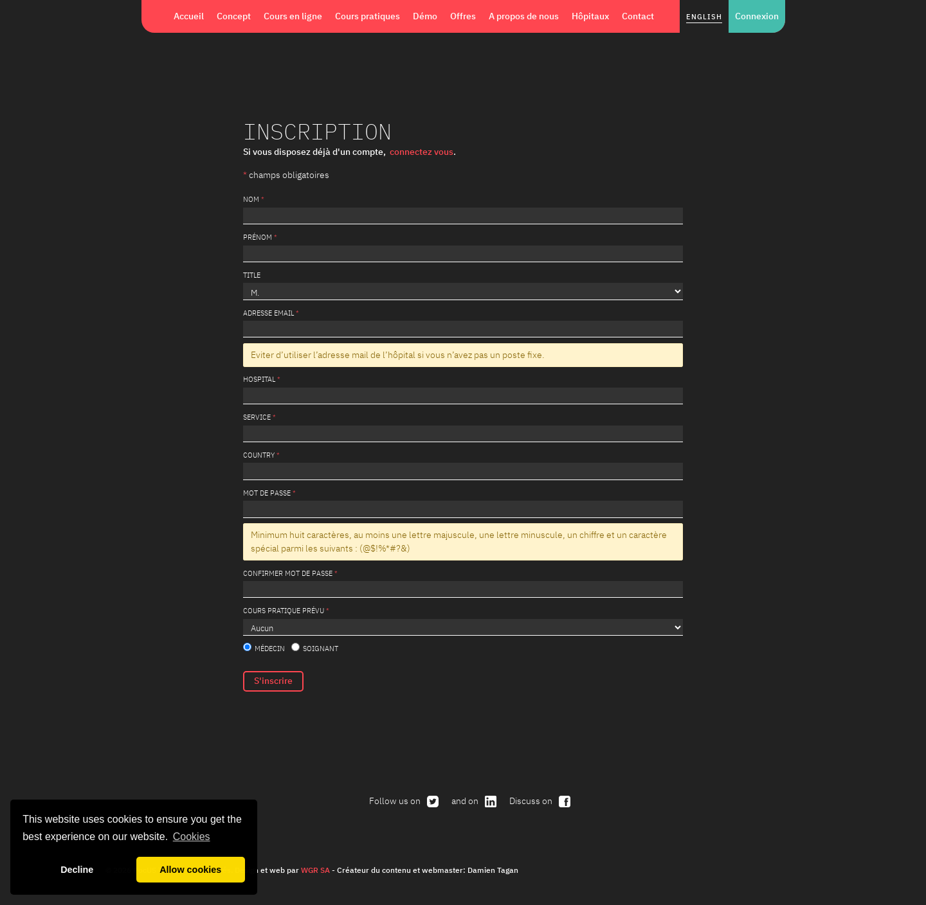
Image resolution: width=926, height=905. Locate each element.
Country (259, 455)
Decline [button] (76, 870)
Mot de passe (267, 492)
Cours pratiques (367, 16)
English (704, 16)
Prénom (257, 237)
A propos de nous (524, 16)
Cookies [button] (191, 836)
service (257, 417)
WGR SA (315, 870)
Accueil (189, 16)
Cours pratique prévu (283, 610)
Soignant (314, 648)
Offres (463, 16)
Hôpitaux (590, 16)
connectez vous (421, 151)
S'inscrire (273, 680)
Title (251, 275)
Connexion (757, 16)
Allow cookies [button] (190, 870)
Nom (251, 199)
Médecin (264, 648)
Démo (425, 16)
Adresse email (268, 313)
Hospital (259, 379)
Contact (638, 16)
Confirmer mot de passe (287, 573)
